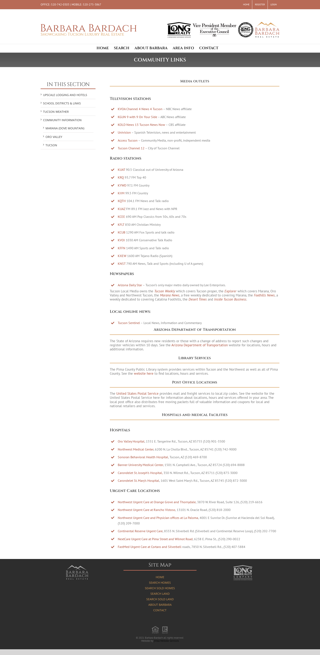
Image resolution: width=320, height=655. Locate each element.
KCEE (121, 217)
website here (143, 373)
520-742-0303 (60, 4)
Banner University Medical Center (140, 465)
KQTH (122, 201)
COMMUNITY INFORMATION (62, 120)
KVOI (121, 240)
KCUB (121, 232)
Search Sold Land (160, 599)
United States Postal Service (137, 393)
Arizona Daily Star (130, 285)
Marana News (169, 295)
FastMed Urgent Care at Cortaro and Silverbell (149, 547)
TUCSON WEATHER (56, 112)
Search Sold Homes (160, 588)
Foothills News (264, 295)
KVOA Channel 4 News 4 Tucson (140, 109)
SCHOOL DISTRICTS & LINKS (62, 103)
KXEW (122, 256)
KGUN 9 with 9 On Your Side (137, 117)
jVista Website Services (166, 641)
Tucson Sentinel (129, 323)
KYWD (122, 185)
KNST (122, 264)
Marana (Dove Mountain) (65, 128)
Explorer (230, 291)
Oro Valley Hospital (131, 441)
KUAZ (121, 209)
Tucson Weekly (164, 291)
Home (160, 577)
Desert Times (198, 299)
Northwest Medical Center (135, 449)
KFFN (121, 248)
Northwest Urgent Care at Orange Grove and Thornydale (157, 502)
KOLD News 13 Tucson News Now (141, 125)
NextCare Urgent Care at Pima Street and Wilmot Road (155, 539)
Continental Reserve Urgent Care (140, 531)
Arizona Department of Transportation (199, 345)
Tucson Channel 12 (131, 148)
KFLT (121, 224)
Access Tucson (128, 140)
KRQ (121, 177)
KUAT (121, 170)
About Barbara (160, 605)
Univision (124, 132)
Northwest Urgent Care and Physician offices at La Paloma (158, 518)
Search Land (160, 594)
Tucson (51, 145)
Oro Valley (54, 137)
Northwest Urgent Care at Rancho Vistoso (146, 510)
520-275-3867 (92, 4)
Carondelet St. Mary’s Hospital (138, 480)
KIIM (121, 193)
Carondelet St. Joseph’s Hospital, (140, 473)
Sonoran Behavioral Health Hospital (143, 457)
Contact (160, 610)
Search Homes (160, 583)
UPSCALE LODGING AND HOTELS (65, 95)
